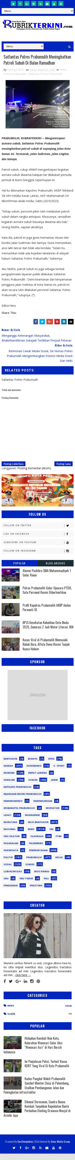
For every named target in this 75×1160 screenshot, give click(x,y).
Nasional (10, 835)
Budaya (32, 765)
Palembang (36, 849)
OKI (51, 835)
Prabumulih (34, 863)
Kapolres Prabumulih (17, 793)
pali (46, 884)
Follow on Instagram (38, 557)
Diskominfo (34, 772)
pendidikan (11, 891)
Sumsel (30, 870)
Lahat (7, 821)
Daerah (8, 772)
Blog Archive (55, 569)
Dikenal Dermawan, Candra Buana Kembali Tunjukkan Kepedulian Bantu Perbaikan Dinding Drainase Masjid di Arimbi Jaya (37, 1115)
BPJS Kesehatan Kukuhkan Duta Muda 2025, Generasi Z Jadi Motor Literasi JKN (48, 631)
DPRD (51, 765)
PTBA (59, 842)
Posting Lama (63, 470)
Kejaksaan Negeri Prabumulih (23, 800)
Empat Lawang (37, 779)
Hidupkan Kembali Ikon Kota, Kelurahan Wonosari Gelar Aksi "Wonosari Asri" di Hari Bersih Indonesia (33, 1051)
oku (6, 884)
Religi (59, 863)
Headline (9, 786)
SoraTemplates (25, 1148)
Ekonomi (9, 779)
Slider (11, 1020)
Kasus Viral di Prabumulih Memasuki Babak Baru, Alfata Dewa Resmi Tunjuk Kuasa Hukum (46, 651)
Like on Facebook (38, 540)
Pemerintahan (38, 856)
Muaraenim (32, 821)
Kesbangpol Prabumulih (19, 814)
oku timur (26, 884)
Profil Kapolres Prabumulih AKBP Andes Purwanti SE (47, 614)
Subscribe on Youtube (38, 548)
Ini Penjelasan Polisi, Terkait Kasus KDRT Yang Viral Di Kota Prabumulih (47, 1070)
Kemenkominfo (13, 807)
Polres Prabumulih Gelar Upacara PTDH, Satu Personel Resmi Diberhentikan (47, 596)
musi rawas (41, 877)
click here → (23, 982)
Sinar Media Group (60, 1148)
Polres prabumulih (15, 80)
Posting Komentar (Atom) (34, 474)
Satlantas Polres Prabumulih (45, 80)
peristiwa (36, 891)
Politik (8, 863)
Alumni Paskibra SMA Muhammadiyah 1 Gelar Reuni (47, 579)
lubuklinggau (13, 877)
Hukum (32, 786)
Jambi (54, 786)
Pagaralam (11, 849)
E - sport (59, 772)
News (63, 76)
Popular (19, 569)
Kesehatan (52, 814)
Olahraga (36, 842)
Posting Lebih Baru (13, 470)
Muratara (10, 828)
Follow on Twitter (38, 531)
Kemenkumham (42, 807)
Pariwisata (11, 856)
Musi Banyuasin (38, 828)
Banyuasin (10, 765)
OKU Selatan (12, 842)
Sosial (8, 870)
